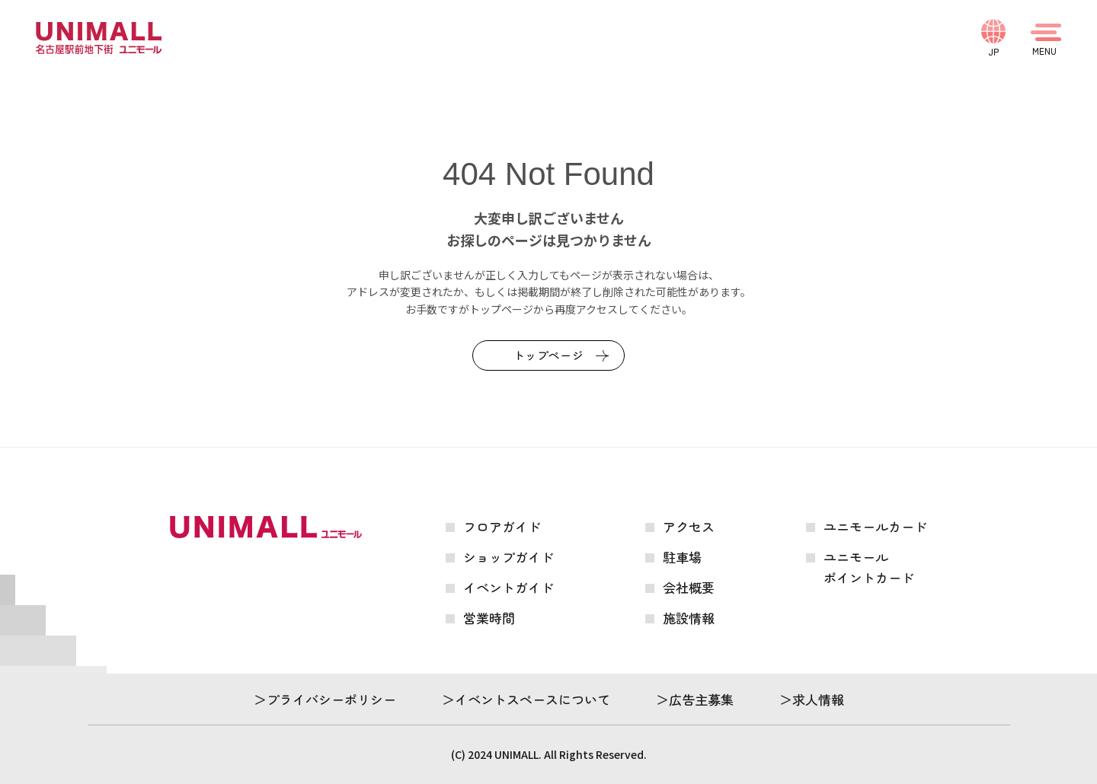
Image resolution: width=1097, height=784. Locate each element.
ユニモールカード (875, 526)
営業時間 (489, 617)
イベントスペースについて (532, 699)
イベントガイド (508, 587)
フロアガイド (502, 526)
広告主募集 (701, 699)
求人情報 (818, 699)
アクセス (689, 526)
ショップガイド (508, 556)
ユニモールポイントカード (869, 567)
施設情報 (689, 617)
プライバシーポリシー (331, 699)
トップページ (548, 355)
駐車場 (682, 556)
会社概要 (689, 587)
